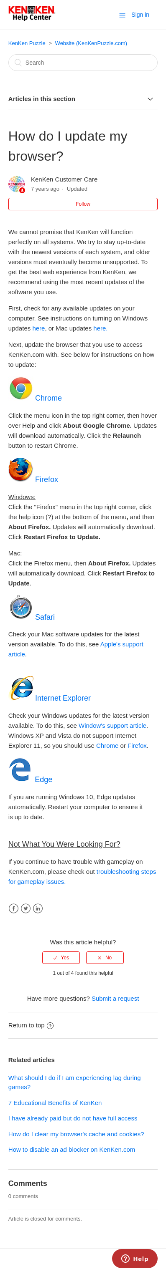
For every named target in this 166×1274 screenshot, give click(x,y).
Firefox (137, 745)
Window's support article (112, 725)
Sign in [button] (140, 14)
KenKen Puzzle (27, 43)
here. (100, 328)
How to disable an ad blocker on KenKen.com (71, 1149)
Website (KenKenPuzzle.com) (91, 43)
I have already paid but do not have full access (73, 1118)
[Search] (83, 62)
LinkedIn (38, 908)
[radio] (61, 957)
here (38, 328)
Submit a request (115, 998)
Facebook (13, 908)
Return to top (31, 1025)
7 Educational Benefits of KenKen (55, 1102)
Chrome (107, 745)
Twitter (25, 908)
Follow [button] (83, 204)
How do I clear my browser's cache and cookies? (76, 1134)
